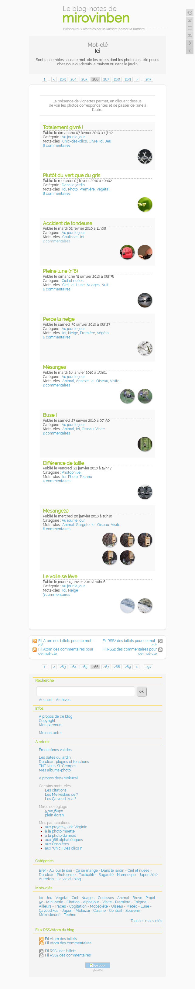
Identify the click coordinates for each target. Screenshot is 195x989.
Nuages (93, 285)
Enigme (140, 902)
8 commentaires (56, 193)
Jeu (108, 141)
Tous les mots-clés (146, 921)
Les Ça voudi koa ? (60, 799)
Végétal (103, 189)
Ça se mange (87, 870)
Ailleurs (45, 906)
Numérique (126, 875)
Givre (93, 141)
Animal (68, 381)
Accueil (45, 700)
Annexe (82, 381)
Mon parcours (50, 725)
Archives (63, 700)
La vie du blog (69, 879)
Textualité (87, 875)
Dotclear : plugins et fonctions (64, 762)
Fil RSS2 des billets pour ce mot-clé (130, 643)
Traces (60, 906)
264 (73, 79)
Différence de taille (63, 463)
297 (148, 79)
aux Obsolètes (57, 844)
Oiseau (102, 381)
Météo (131, 906)
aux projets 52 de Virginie (66, 827)
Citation (73, 902)
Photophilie (71, 472)
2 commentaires (56, 241)
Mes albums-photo (55, 770)
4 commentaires (56, 481)
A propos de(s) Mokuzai (58, 778)
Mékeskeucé (49, 915)
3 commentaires (56, 594)
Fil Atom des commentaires (68, 943)
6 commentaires (56, 145)
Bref (42, 870)
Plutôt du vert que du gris (71, 175)
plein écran (54, 815)
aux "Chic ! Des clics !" (63, 848)
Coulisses (70, 237)
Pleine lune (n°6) (60, 271)
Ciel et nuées (73, 281)
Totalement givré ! (63, 127)
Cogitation (78, 906)
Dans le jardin (73, 185)
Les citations (56, 790)
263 (63, 79)
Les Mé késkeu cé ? (61, 794)
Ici (101, 141)
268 (117, 79)
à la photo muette (60, 831)
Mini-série (54, 902)
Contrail (115, 910)
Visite (114, 381)
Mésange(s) (55, 511)
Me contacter (50, 733)
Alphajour (91, 902)
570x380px (54, 811)
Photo (73, 189)
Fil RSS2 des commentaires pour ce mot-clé (129, 651)
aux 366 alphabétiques (64, 840)
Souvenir (132, 910)
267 (106, 79)
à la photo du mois (60, 835)
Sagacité (106, 875)
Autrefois (46, 879)
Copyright (47, 721)
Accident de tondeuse (67, 223)
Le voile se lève (60, 576)
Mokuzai (83, 910)
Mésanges (54, 367)
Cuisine (99, 910)
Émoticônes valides (55, 750)
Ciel (65, 285)
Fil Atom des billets (61, 939)
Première (87, 189)
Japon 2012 (148, 875)
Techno (86, 477)
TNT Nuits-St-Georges (57, 766)
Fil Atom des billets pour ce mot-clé (65, 643)
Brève (137, 898)
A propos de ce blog (55, 716)
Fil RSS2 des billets (60, 951)
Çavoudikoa (49, 910)
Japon (67, 910)
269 (128, 79)
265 (84, 79)
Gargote (83, 525)
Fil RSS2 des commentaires (68, 955)
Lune (80, 285)
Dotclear (46, 875)
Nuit (104, 285)
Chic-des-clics (74, 141)
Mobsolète (99, 906)
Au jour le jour (73, 137)
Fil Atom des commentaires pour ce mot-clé (65, 651)
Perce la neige (58, 319)
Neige (73, 333)
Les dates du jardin (55, 757)
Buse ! (50, 415)
